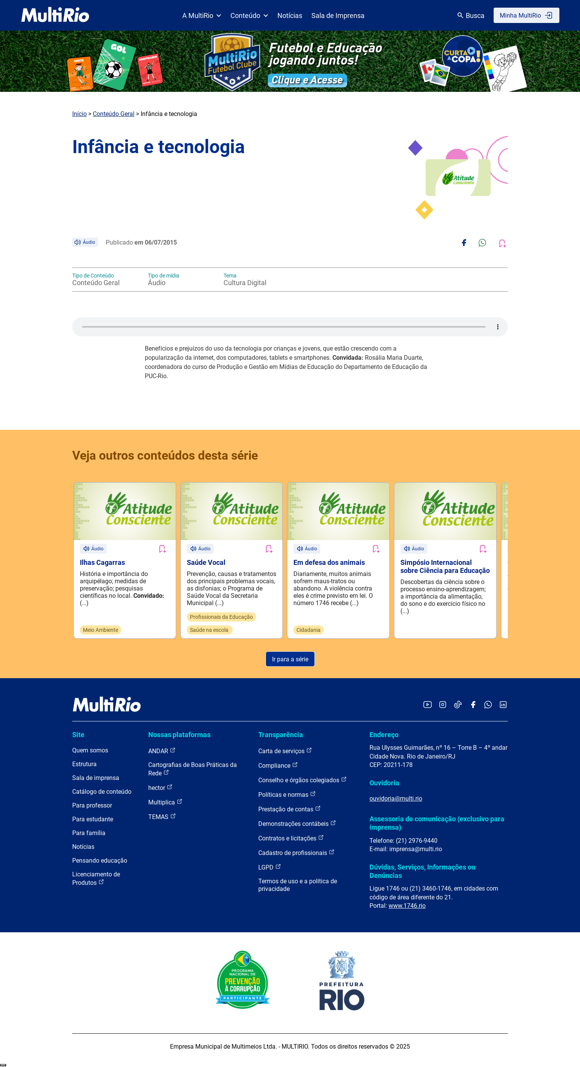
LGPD (269, 867)
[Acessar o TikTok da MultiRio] (458, 705)
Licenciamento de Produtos (96, 879)
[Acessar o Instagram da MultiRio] (442, 705)
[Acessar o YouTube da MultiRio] (427, 705)
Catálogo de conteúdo (101, 792)
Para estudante (92, 819)
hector (160, 788)
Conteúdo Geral (113, 113)
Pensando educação (99, 861)
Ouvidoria (384, 783)
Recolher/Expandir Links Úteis (3, 1065)
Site (78, 735)
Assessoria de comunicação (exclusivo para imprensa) (436, 823)
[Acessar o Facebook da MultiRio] (473, 705)
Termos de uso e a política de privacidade (297, 885)
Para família (88, 833)
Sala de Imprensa (338, 15)
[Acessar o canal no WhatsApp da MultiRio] (488, 705)
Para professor (92, 805)
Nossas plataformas (179, 735)
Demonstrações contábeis (297, 824)
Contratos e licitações (291, 838)
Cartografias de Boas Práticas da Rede (192, 769)
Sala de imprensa (95, 778)
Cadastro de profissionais (296, 853)
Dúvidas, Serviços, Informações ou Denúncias (422, 871)
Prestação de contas (289, 809)
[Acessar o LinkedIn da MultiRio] (503, 705)
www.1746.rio (407, 905)
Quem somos (90, 750)
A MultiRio (201, 15)
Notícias (289, 15)
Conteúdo (249, 15)
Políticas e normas (287, 795)
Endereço (384, 735)
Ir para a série (290, 659)
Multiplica (165, 802)
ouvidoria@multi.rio (395, 798)
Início (79, 113)
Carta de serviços (285, 751)
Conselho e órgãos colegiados (302, 780)
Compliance (278, 766)
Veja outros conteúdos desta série (165, 455)
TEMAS (162, 817)
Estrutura (84, 764)
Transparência (280, 735)
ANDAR (162, 751)
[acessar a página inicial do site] (55, 15)
